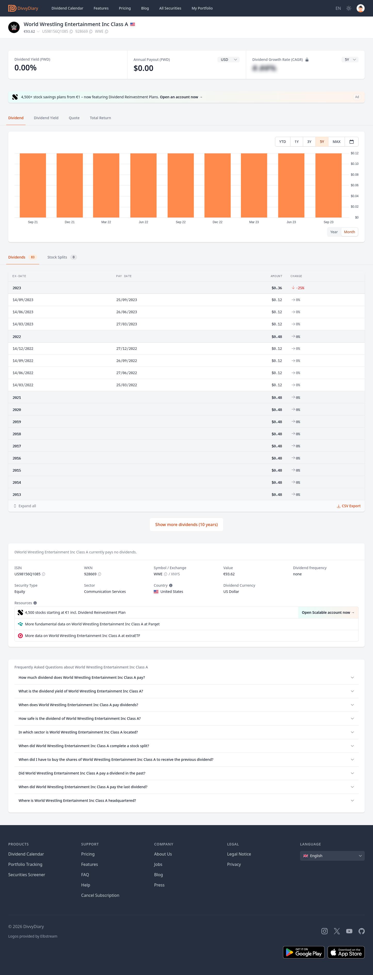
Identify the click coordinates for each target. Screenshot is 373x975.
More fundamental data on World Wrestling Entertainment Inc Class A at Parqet (92, 624)
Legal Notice (239, 854)
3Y (309, 141)
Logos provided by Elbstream (32, 936)
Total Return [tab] (100, 117)
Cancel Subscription (100, 895)
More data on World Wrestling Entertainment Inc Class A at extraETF (82, 635)
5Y (322, 141)
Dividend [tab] (15, 117)
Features (101, 8)
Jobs (158, 864)
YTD (282, 141)
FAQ (85, 874)
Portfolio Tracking (25, 864)
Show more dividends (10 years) (186, 524)
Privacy (234, 864)
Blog (158, 874)
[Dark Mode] (348, 8)
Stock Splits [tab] (62, 257)
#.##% (264, 68)
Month (349, 231)
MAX (336, 141)
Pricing (125, 8)
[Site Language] (338, 8)
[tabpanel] (186, 187)
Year (334, 231)
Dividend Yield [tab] (46, 117)
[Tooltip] (170, 585)
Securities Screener (26, 874)
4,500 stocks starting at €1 (75, 612)
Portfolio (202, 8)
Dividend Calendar (67, 8)
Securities (170, 8)
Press (159, 885)
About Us (163, 854)
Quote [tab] (74, 117)
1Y (297, 141)
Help (85, 885)
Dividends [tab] (22, 257)
